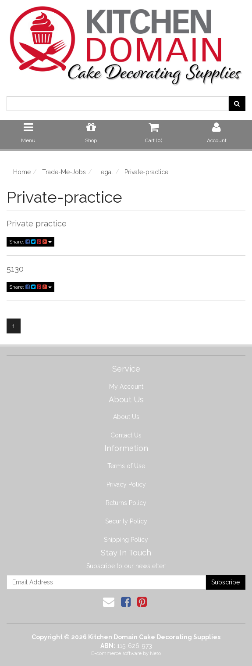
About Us (126, 416)
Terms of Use (126, 465)
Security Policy (126, 521)
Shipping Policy (126, 539)
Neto (155, 653)
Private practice (37, 223)
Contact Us (126, 435)
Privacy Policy (126, 484)
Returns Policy (126, 502)
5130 (15, 268)
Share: (30, 242)
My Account (126, 386)
